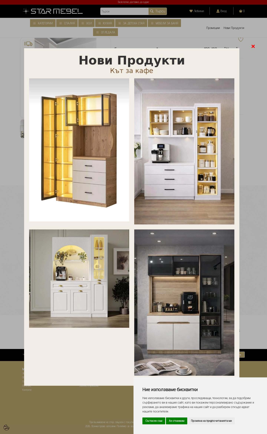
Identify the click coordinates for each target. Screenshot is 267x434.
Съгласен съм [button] (153, 420)
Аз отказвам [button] (176, 420)
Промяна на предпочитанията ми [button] (211, 420)
